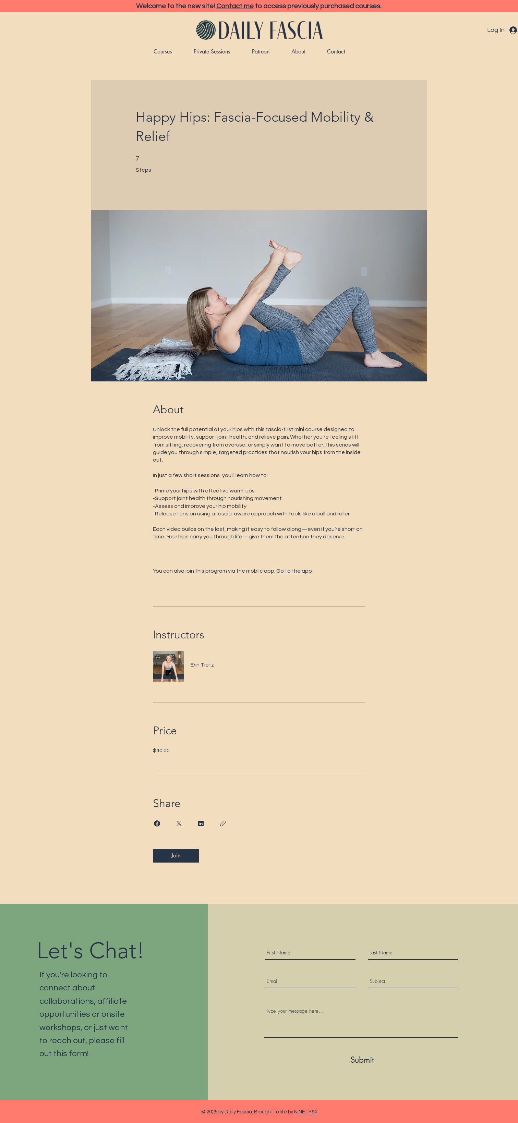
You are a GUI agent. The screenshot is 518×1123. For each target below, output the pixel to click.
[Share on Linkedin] (201, 823)
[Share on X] (179, 823)
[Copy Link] (223, 823)
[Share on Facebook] (157, 823)
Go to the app (294, 571)
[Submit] (362, 1060)
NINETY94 (305, 1111)
